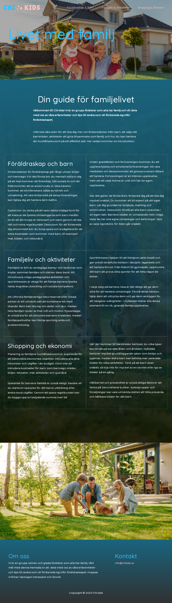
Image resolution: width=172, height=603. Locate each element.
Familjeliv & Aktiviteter (116, 7)
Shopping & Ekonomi (151, 7)
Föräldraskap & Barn (82, 7)
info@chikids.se (125, 563)
